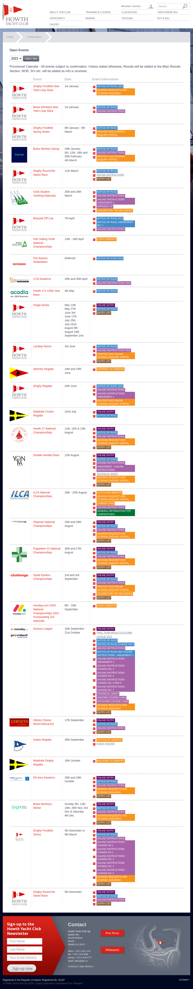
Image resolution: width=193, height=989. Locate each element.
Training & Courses (98, 12)
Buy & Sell (163, 18)
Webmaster (112, 949)
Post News (112, 933)
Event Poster (105, 743)
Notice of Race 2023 (110, 86)
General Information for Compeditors (114, 513)
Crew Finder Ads (167, 12)
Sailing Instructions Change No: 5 (111, 872)
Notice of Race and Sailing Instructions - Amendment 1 (115, 654)
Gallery (54, 24)
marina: (71, 957)
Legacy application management (52, 983)
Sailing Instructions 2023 (113, 283)
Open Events (57, 18)
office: (71, 951)
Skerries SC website (110, 369)
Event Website (106, 239)
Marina (90, 18)
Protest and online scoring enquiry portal (113, 356)
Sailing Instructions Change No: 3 (111, 667)
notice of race (107, 291)
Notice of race (107, 107)
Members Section (131, 6)
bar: (70, 954)
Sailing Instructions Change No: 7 (111, 688)
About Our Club (60, 12)
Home (10, 37)
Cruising (127, 18)
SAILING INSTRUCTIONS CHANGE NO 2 (111, 851)
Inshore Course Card (111, 697)
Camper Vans (105, 503)
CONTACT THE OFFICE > (81, 966)
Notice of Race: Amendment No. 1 (115, 224)
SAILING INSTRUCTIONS (111, 507)
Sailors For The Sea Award (114, 210)
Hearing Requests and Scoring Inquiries (112, 92)
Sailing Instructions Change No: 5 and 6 (111, 681)
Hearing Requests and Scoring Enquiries (112, 817)
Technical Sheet (107, 474)
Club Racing (129, 12)
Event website (106, 605)
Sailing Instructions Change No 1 (111, 844)
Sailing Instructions (111, 111)
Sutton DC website (109, 739)
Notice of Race (107, 128)
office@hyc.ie (81, 960)
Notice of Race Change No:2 (115, 644)
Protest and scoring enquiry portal (111, 133)
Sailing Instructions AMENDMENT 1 (111, 201)
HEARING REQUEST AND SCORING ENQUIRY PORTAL (113, 442)
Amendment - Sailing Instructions (110, 468)
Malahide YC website (110, 760)
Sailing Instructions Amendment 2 (111, 660)
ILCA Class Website (109, 492)
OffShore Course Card (112, 701)
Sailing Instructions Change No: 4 (111, 674)
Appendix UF (105, 206)
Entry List (104, 178)
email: (71, 960)
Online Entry (105, 305)
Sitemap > (184, 980)
